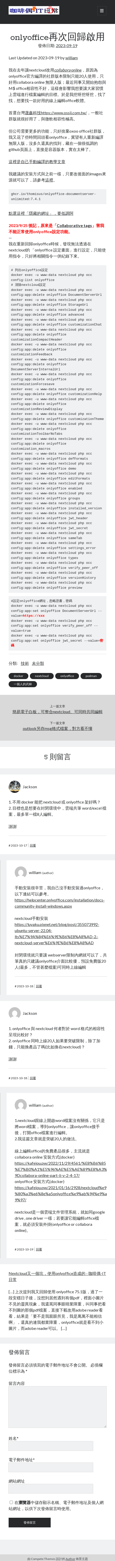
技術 (25, 663)
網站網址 (17, 1481)
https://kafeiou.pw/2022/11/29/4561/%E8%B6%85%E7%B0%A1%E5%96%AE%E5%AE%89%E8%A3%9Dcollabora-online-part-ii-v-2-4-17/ (61, 1169)
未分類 (38, 663)
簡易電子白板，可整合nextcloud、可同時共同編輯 (57, 711)
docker (18, 676)
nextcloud (42, 676)
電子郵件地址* (22, 1459)
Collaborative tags (74, 225)
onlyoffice (67, 676)
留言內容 (17, 1383)
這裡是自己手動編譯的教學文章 (37, 161)
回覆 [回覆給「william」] (39, 986)
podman (91, 676)
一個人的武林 (23, 684)
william (71, 57)
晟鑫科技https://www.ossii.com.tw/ (56, 112)
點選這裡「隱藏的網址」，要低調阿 (41, 213)
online (68, 69)
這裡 (49, 179)
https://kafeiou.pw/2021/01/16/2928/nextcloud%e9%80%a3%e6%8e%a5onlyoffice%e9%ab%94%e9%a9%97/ (61, 1193)
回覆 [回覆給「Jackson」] (33, 845)
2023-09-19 (66, 45)
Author (70, 1559)
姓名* (13, 1438)
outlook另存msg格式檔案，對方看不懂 (57, 728)
